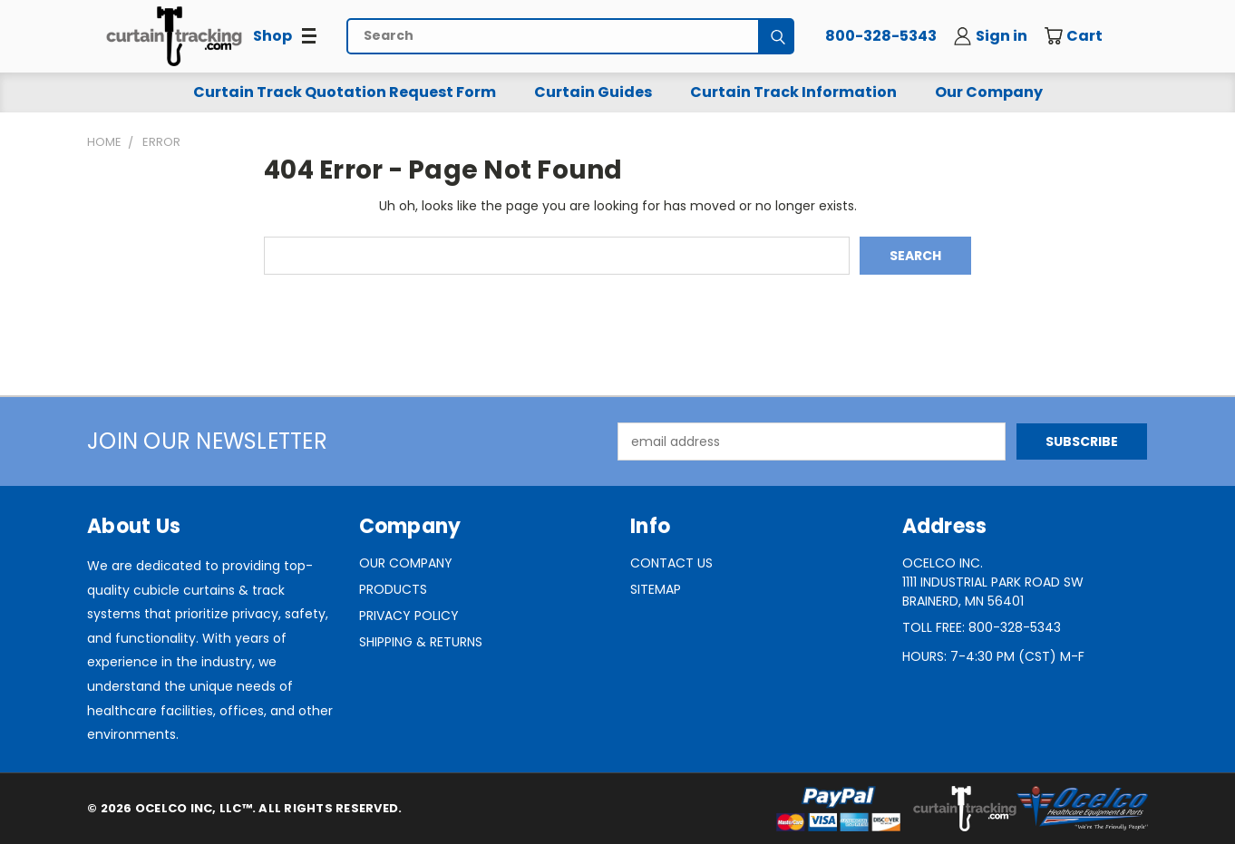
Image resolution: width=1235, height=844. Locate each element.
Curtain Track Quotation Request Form (344, 92)
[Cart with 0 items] (1086, 36)
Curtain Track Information (793, 92)
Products (393, 589)
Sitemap (655, 589)
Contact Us (671, 563)
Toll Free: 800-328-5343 (981, 627)
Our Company (989, 92)
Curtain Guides (593, 92)
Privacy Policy (409, 615)
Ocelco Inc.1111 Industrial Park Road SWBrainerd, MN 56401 (993, 582)
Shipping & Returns (420, 642)
